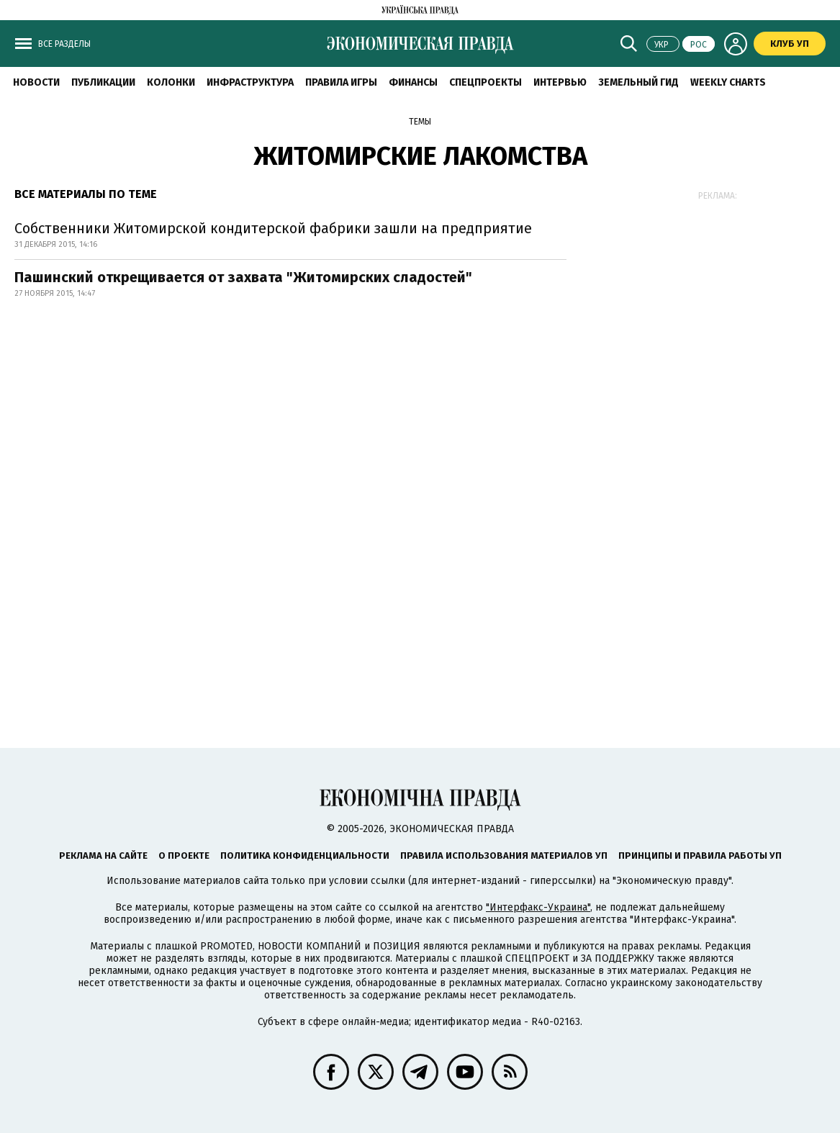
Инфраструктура (250, 82)
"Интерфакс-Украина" (538, 907)
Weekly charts (728, 82)
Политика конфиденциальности (304, 855)
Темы (420, 122)
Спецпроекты (485, 82)
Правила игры (341, 82)
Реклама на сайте (103, 855)
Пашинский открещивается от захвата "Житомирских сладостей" (243, 277)
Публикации (103, 82)
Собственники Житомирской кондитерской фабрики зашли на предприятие (273, 228)
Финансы (413, 82)
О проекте (183, 855)
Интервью (560, 82)
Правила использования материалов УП (504, 855)
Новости (36, 82)
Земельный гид (638, 82)
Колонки (171, 82)
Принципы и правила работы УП (700, 855)
